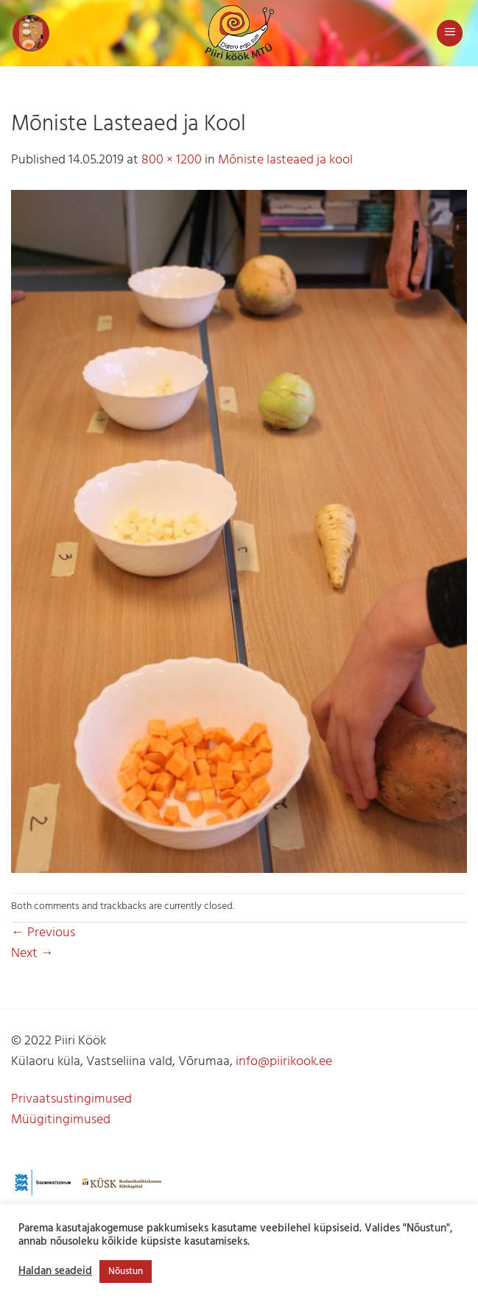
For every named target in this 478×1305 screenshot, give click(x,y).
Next (32, 953)
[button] (31, 33)
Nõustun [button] (125, 1271)
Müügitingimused (60, 1120)
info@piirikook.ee (284, 1061)
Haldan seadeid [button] (55, 1272)
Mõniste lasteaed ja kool (285, 160)
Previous (43, 933)
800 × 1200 (171, 160)
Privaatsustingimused (71, 1099)
